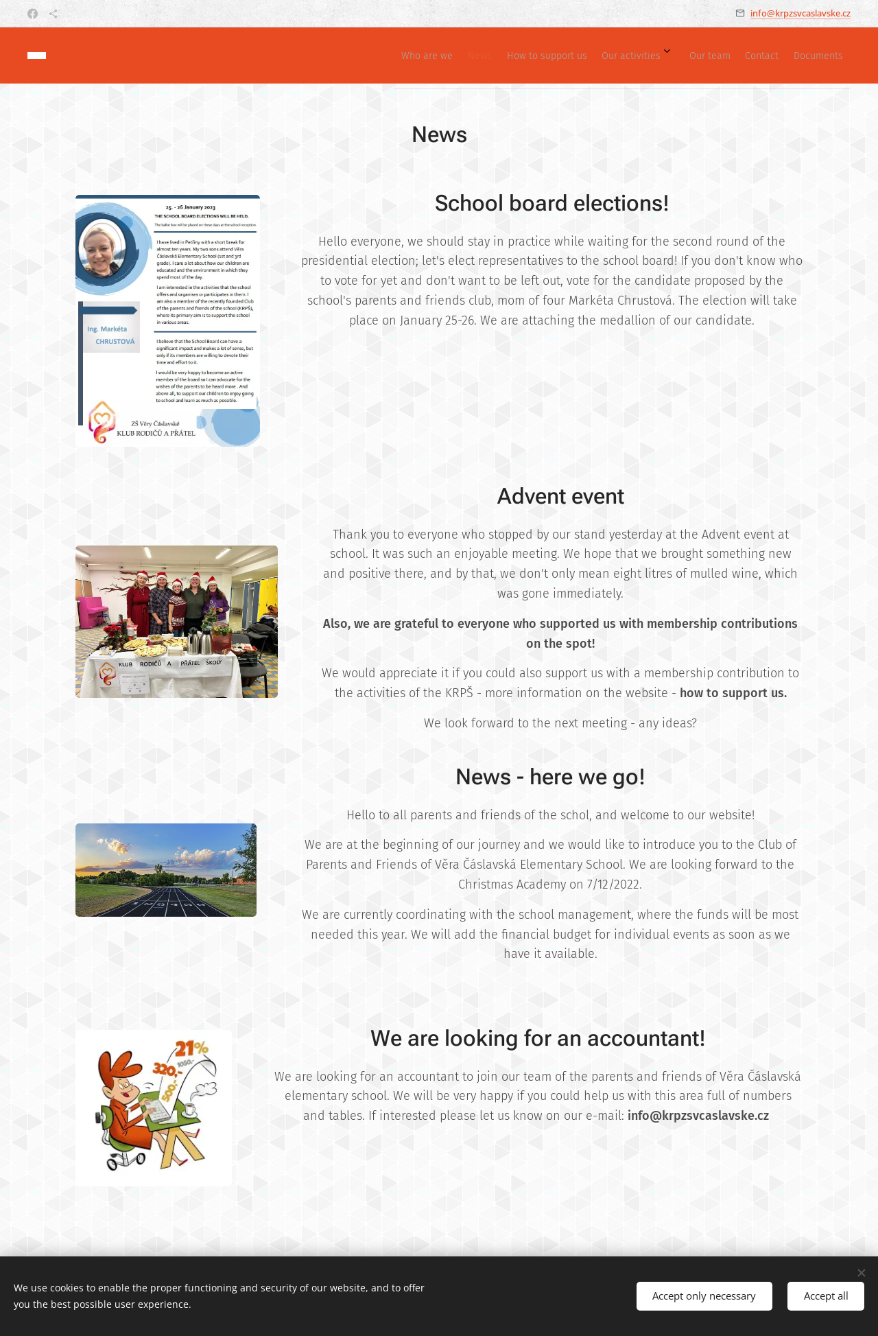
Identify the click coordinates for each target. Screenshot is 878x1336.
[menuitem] (680, 55)
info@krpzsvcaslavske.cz (800, 13)
